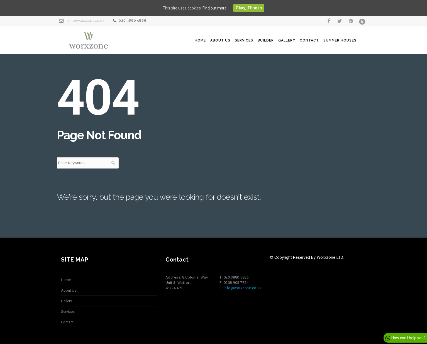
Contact (309, 40)
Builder (266, 40)
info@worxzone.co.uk (85, 20)
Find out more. (215, 8)
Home (200, 40)
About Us (220, 40)
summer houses (340, 40)
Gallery (286, 40)
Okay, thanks (249, 7)
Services (244, 40)
